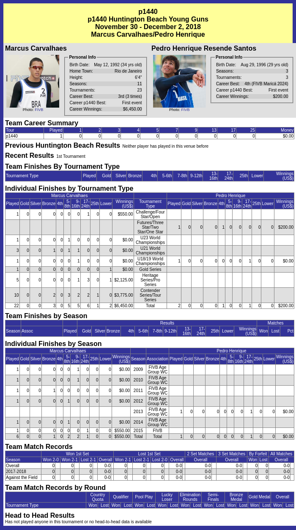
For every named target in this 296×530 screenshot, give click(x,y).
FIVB (39, 110)
